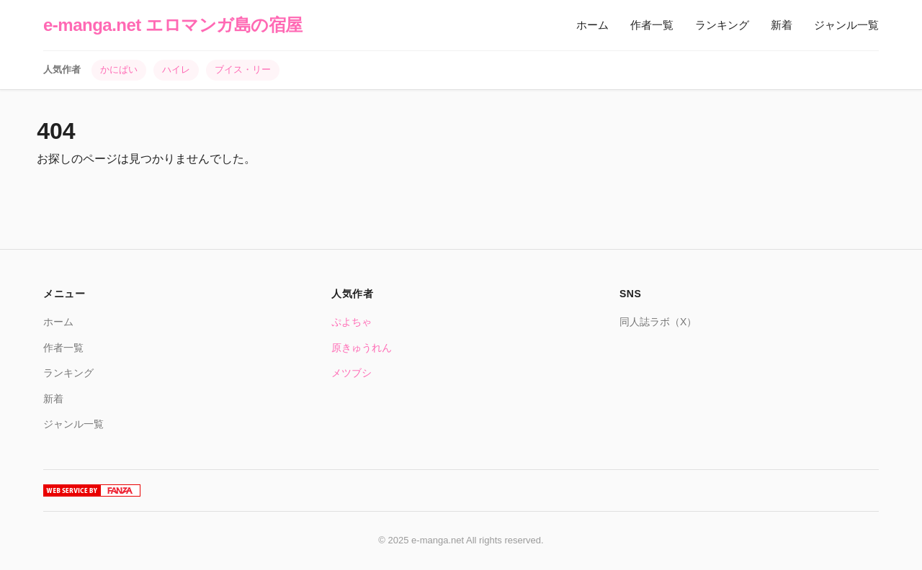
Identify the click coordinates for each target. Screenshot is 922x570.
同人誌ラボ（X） (658, 321)
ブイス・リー (243, 69)
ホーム (592, 25)
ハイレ (176, 69)
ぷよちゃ (351, 321)
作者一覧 (651, 25)
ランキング (722, 25)
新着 (781, 25)
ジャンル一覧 (846, 25)
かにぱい (119, 69)
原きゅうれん (361, 347)
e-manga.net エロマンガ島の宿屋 (173, 25)
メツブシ (351, 373)
